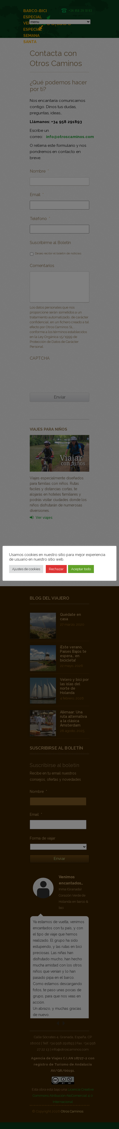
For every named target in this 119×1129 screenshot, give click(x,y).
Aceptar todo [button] (81, 569)
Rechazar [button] (56, 569)
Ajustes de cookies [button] (26, 569)
